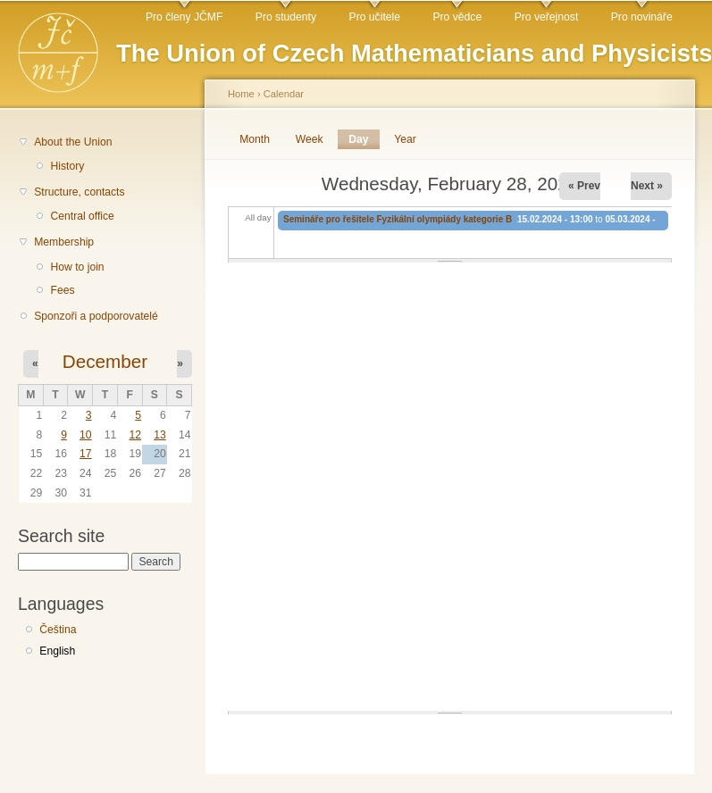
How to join (77, 267)
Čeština (57, 629)
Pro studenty (285, 17)
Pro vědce (457, 17)
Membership (64, 242)
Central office (81, 216)
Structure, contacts (79, 192)
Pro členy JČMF (184, 17)
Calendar (284, 93)
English (57, 651)
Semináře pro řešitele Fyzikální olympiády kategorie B (397, 219)
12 (135, 435)
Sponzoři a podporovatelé (96, 316)
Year (405, 139)
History (67, 166)
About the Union (73, 142)
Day (363, 139)
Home (241, 93)
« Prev (584, 185)
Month (254, 139)
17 (86, 453)
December (105, 361)
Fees (62, 290)
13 (160, 435)
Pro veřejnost (547, 17)
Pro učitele (374, 17)
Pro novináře (642, 17)
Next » (647, 185)
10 (86, 435)
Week (309, 139)
